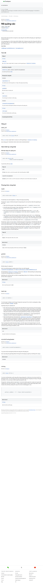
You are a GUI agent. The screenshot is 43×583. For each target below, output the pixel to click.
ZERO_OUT (4, 61)
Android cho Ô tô (32, 578)
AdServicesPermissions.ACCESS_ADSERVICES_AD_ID (26, 269)
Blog (2, 581)
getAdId (4, 88)
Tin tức (2, 580)
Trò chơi (16, 573)
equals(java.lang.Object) (26, 316)
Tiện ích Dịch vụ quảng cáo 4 (11, 20)
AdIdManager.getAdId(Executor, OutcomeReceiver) (12, 48)
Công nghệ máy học (18, 574)
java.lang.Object (4, 29)
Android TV (31, 580)
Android (2, 573)
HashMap (11, 303)
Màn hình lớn (31, 573)
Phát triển (10, 16)
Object (6, 27)
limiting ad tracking (13, 271)
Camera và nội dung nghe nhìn (20, 578)
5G (15, 581)
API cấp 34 (7, 19)
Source (2, 578)
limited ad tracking (31, 63)
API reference (4, 5)
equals (3, 80)
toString (4, 111)
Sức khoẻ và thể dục (18, 576)
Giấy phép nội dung (32, 409)
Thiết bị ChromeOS (32, 576)
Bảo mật (2, 576)
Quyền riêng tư (17, 580)
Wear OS (30, 574)
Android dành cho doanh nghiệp (6, 574)
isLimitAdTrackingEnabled (7, 103)
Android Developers (4, 16)
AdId (3, 69)
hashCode (4, 95)
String (3, 58)
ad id (5, 63)
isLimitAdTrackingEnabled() (8, 269)
